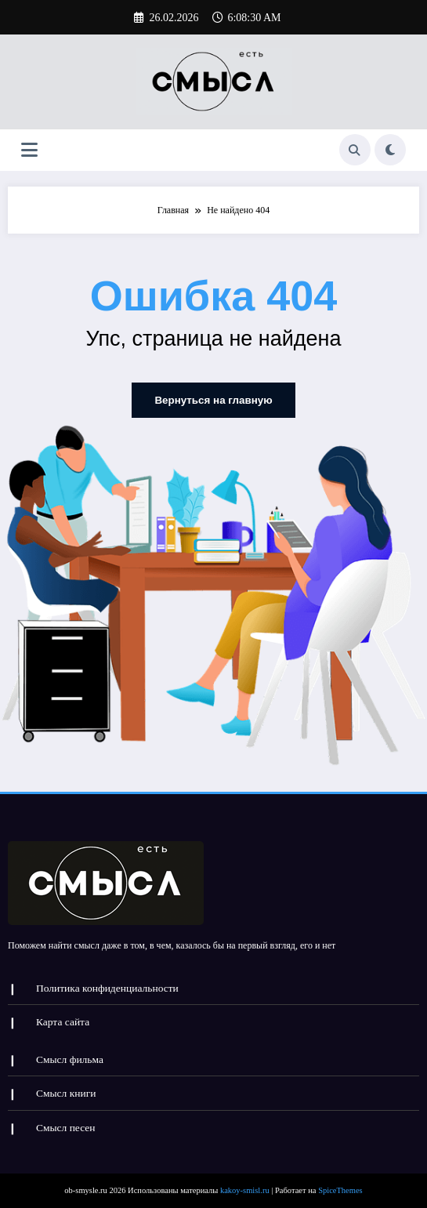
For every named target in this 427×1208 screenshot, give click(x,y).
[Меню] (29, 150)
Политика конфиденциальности (107, 985)
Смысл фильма (69, 1055)
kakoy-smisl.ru (245, 1184)
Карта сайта (62, 1019)
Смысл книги (66, 1088)
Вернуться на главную (213, 399)
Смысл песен (66, 1122)
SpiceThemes (340, 1184)
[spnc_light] (390, 149)
